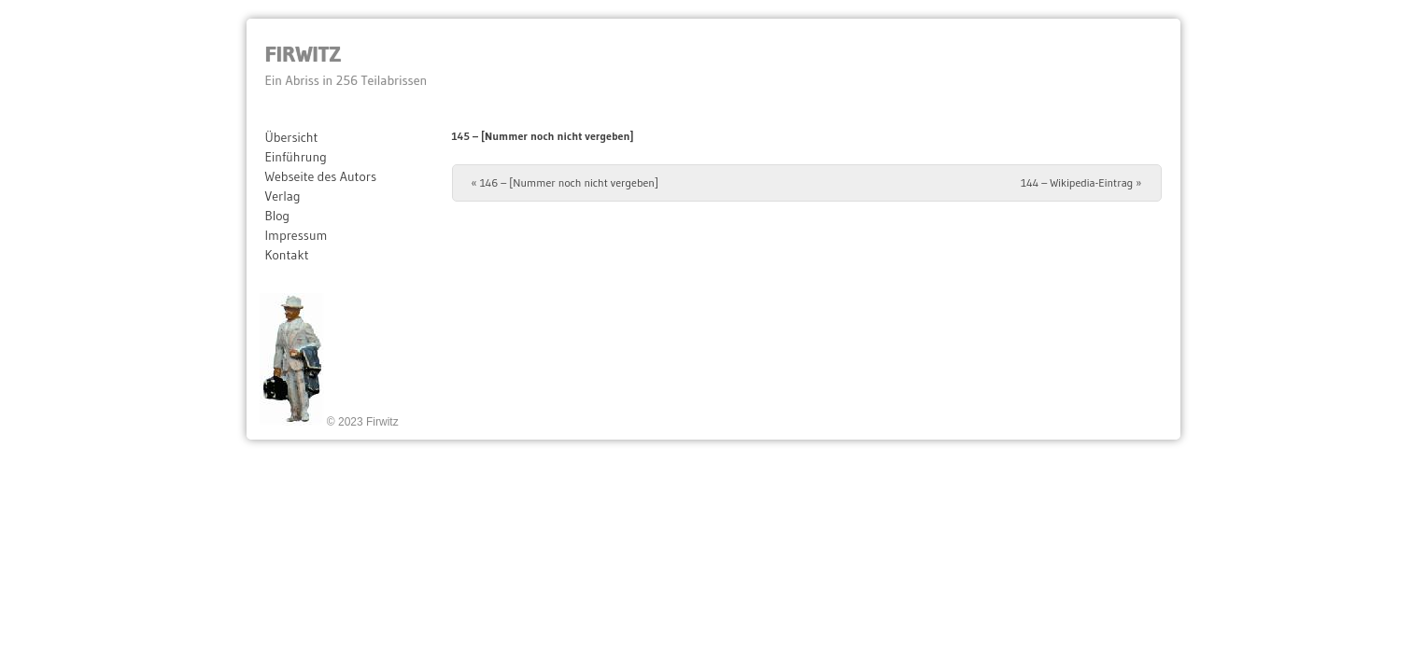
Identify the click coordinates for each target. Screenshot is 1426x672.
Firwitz (303, 53)
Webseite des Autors (321, 176)
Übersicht (291, 137)
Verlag (283, 196)
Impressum (296, 235)
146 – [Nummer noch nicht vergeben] (565, 182)
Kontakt (287, 254)
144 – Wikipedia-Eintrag (1081, 182)
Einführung (296, 156)
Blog (277, 215)
